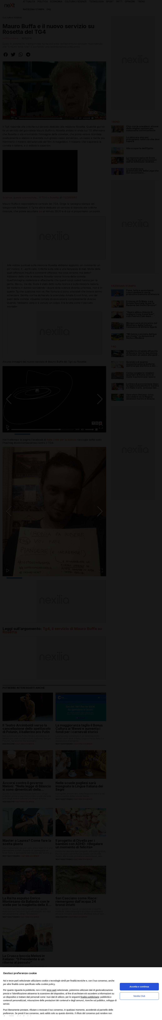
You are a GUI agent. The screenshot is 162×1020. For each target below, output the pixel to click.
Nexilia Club (139, 996)
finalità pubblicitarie (90, 997)
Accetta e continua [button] (139, 986)
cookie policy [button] (48, 984)
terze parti (51, 990)
